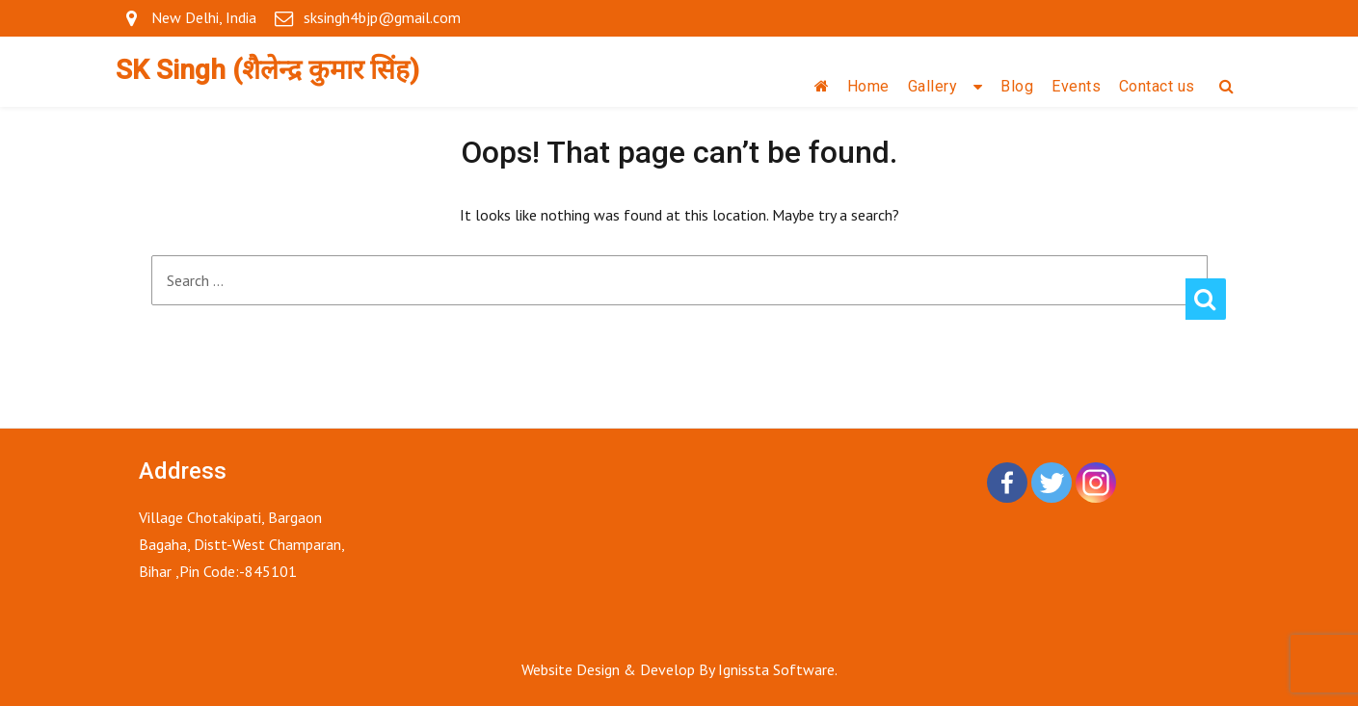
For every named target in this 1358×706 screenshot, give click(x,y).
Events (1076, 86)
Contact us (1157, 86)
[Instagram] (1096, 482)
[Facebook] (1007, 482)
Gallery (933, 86)
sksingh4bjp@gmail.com (382, 17)
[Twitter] (1051, 482)
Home (868, 86)
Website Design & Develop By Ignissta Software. (679, 669)
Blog (1016, 86)
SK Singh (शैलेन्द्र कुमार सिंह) (267, 70)
